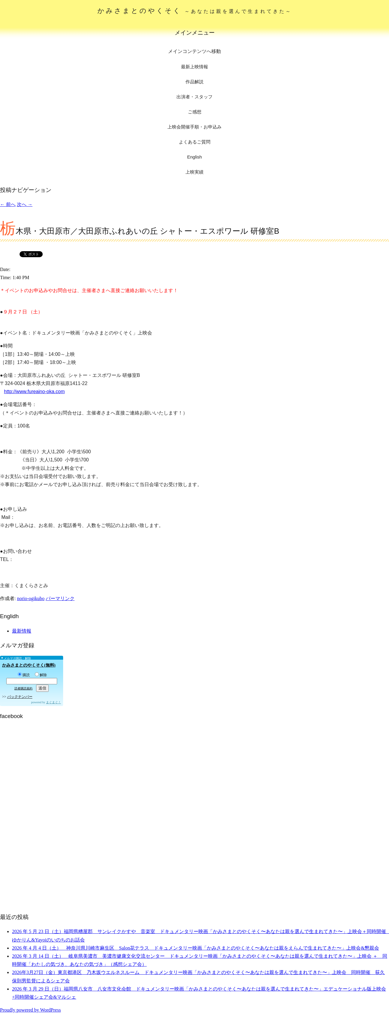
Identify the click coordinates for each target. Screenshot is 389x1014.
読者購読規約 (23, 688)
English (194, 156)
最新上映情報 (194, 66)
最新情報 (21, 630)
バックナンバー (19, 697)
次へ (24, 204)
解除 (41, 675)
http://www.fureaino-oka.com (34, 391)
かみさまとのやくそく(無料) (28, 665)
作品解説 (194, 81)
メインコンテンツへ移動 (194, 51)
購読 (24, 675)
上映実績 (194, 171)
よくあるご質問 (194, 141)
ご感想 (194, 111)
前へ (8, 204)
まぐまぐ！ (53, 702)
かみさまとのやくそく (194, 10)
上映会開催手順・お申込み (194, 126)
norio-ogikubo (30, 598)
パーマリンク (60, 598)
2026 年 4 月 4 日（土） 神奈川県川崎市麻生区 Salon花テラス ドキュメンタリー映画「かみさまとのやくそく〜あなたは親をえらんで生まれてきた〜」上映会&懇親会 (195, 948)
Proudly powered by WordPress (30, 1009)
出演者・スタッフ (194, 96)
